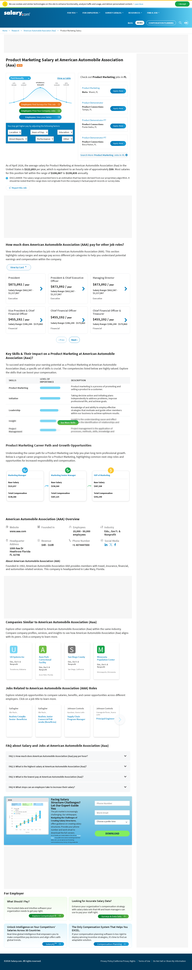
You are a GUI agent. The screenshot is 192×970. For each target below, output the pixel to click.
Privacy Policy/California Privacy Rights (118, 961)
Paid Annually (20, 78)
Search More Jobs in (104, 155)
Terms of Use (144, 961)
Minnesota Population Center (106, 658)
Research (15, 30)
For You (72, 13)
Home (4, 30)
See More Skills (68, 422)
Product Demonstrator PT (94, 120)
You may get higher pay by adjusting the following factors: (34, 126)
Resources (135, 13)
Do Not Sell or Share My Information (169, 961)
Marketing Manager (17, 475)
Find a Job (153, 13)
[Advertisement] (68, 216)
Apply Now (118, 91)
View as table (64, 78)
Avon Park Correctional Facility (45, 660)
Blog (130, 23)
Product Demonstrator (92, 102)
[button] (120, 719)
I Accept (182, 4)
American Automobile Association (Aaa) (40, 30)
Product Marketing (91, 87)
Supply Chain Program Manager (76, 718)
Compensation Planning (161, 23)
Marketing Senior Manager (63, 475)
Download (112, 833)
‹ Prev (61, 339)
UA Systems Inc (17, 657)
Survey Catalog (114, 13)
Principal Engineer (105, 718)
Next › (74, 339)
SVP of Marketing (102, 475)
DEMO (140, 22)
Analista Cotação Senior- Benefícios (18, 718)
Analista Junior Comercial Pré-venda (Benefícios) (47, 719)
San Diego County (76, 657)
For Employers (92, 13)
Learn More (139, 4)
